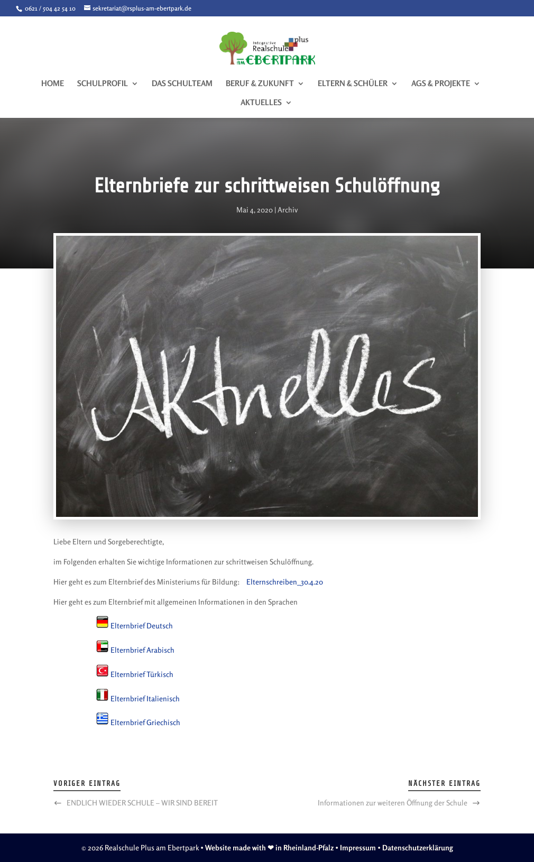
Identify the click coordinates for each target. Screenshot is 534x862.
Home (52, 84)
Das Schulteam (182, 84)
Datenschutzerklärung (417, 847)
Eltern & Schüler (353, 84)
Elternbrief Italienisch (145, 698)
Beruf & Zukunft (260, 84)
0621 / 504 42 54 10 (49, 8)
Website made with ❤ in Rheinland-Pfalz (269, 847)
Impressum (358, 847)
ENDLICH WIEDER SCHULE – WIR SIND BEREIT (142, 802)
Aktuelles (261, 103)
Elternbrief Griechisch (145, 722)
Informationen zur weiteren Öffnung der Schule (392, 802)
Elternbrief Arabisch (142, 649)
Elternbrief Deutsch (142, 625)
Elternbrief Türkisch (142, 674)
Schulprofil (102, 84)
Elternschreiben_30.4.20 (284, 581)
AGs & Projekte (440, 84)
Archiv (288, 209)
